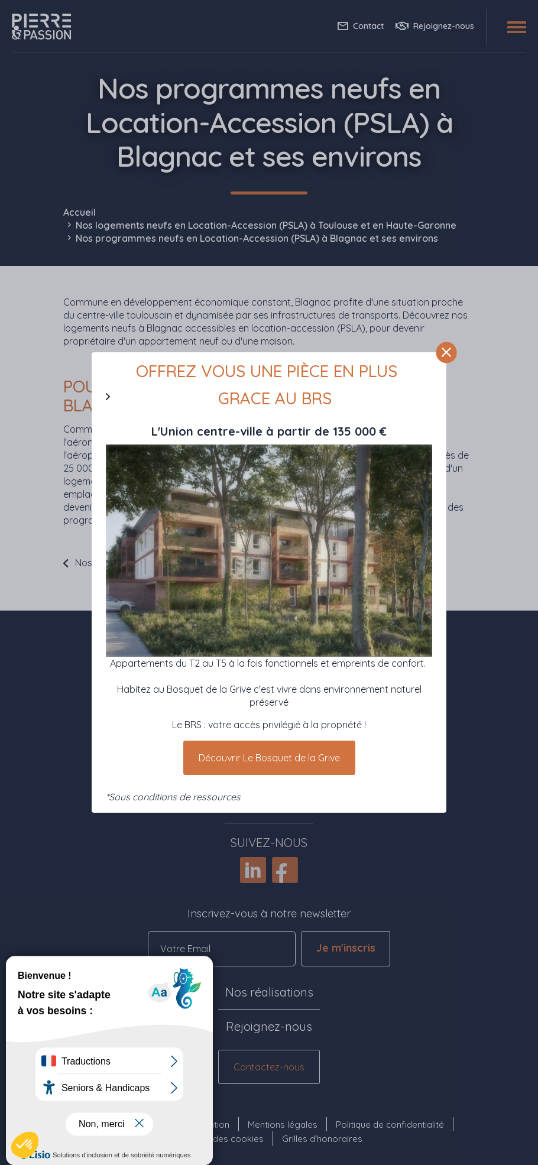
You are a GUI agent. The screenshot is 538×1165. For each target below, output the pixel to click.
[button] (25, 1145)
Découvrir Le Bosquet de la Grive (269, 758)
